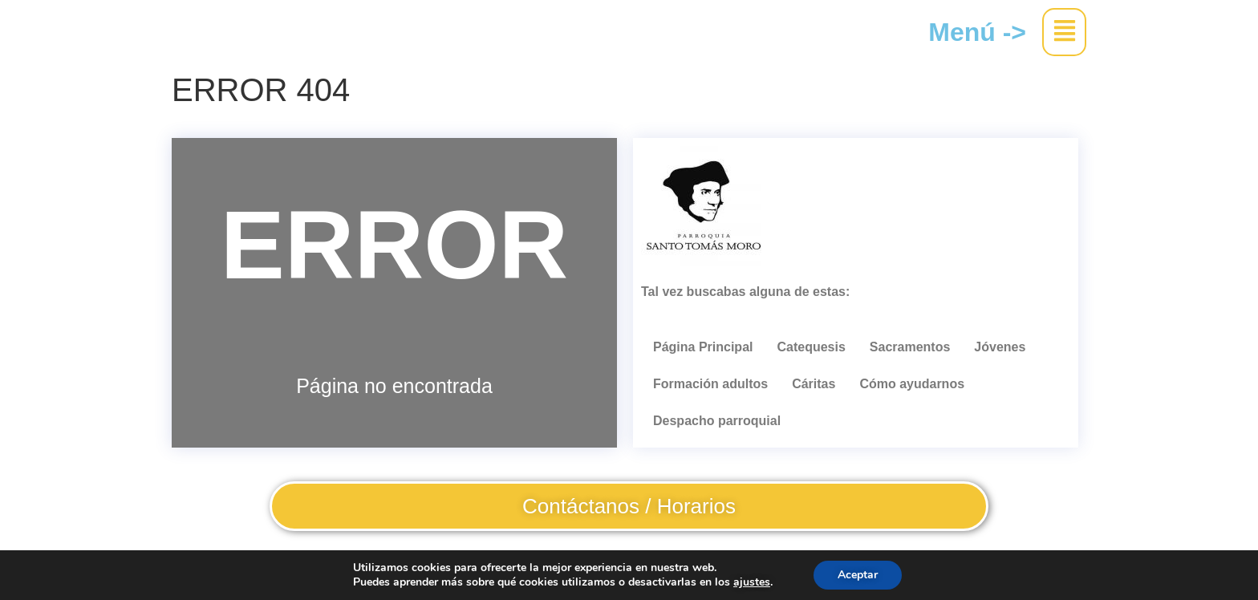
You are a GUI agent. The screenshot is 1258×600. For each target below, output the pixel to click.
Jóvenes (999, 347)
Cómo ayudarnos (911, 384)
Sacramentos (910, 347)
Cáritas (813, 384)
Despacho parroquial (717, 421)
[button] (1064, 32)
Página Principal (703, 347)
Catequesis (811, 347)
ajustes (751, 582)
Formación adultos (710, 384)
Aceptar (858, 574)
